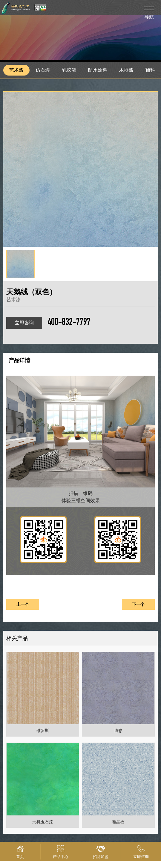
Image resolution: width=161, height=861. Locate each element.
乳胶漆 (69, 70)
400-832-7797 (69, 323)
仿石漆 (43, 70)
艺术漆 (16, 70)
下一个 (138, 604)
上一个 (22, 604)
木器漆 (126, 70)
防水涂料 (97, 70)
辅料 (150, 70)
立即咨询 (24, 322)
